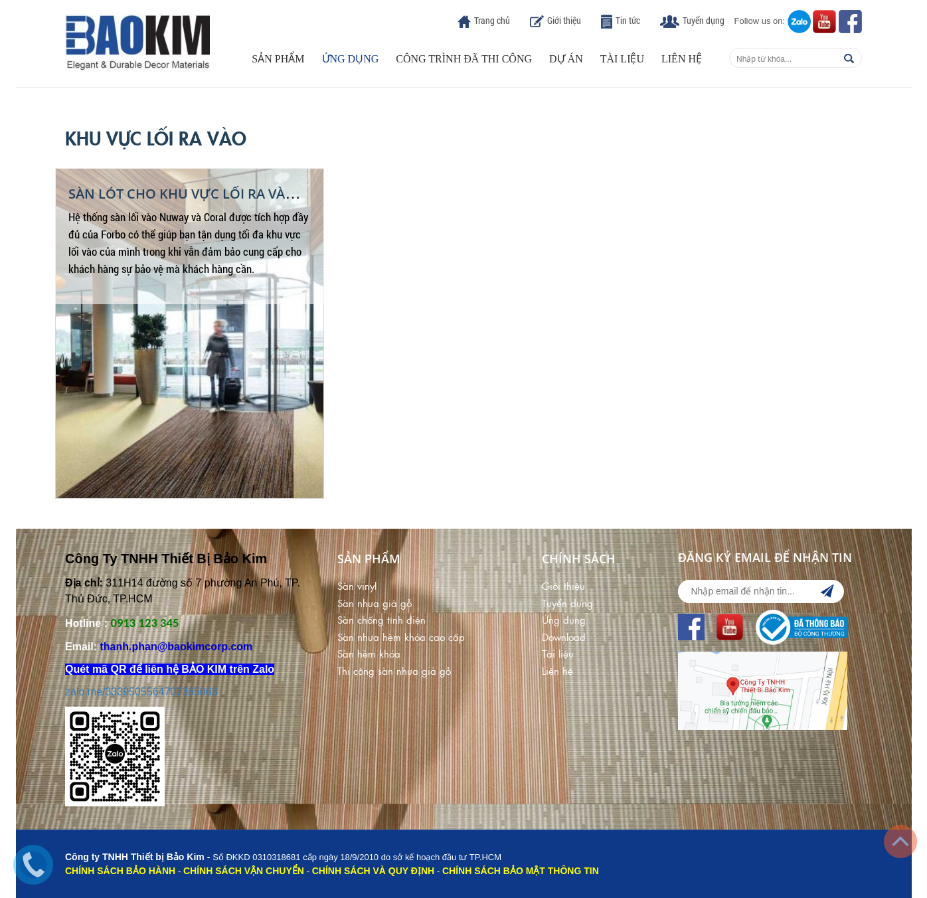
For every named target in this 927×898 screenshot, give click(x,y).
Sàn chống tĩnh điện (381, 619)
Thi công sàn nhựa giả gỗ (394, 670)
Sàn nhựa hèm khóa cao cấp (401, 637)
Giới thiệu (564, 20)
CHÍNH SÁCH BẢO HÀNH (120, 870)
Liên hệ (681, 58)
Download (564, 637)
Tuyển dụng (703, 20)
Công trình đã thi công (464, 58)
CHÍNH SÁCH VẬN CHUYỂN (243, 870)
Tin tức (628, 20)
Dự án (566, 58)
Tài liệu (622, 58)
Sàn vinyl (357, 585)
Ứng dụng (350, 58)
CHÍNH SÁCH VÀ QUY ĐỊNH (373, 870)
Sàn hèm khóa (368, 653)
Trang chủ (492, 20)
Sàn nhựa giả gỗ (374, 603)
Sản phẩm (278, 58)
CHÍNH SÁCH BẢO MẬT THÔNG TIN (520, 870)
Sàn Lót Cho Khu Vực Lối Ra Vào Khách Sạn (221, 194)
